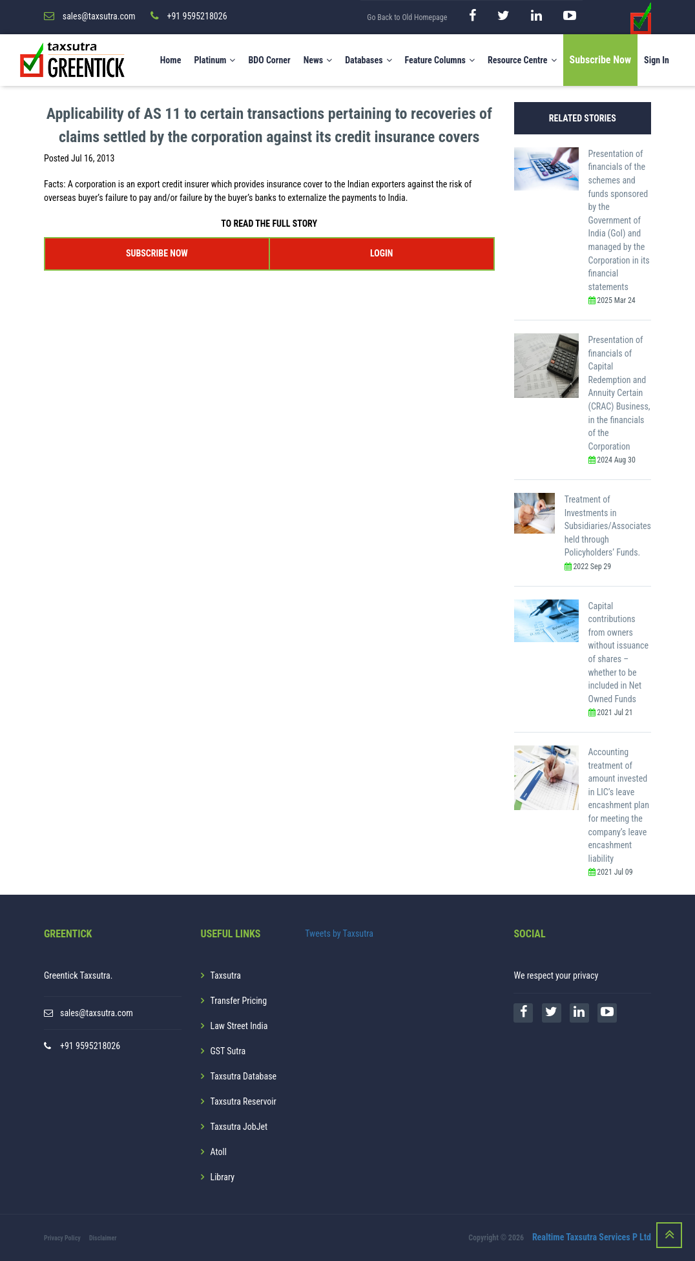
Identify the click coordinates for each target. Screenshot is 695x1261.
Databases (368, 60)
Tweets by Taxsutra (339, 933)
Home (171, 60)
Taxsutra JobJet (239, 1126)
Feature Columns (440, 60)
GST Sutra (228, 1051)
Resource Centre (522, 60)
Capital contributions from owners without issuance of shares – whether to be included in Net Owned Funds (618, 652)
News (318, 60)
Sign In (656, 60)
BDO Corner (269, 60)
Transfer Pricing (239, 1000)
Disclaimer (103, 1238)
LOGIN (381, 253)
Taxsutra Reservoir (243, 1101)
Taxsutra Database (244, 1076)
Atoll (219, 1152)
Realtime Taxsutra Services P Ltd (591, 1237)
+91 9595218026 (90, 1046)
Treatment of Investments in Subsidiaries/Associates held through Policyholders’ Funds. (608, 526)
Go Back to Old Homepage (407, 17)
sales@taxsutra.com (96, 1013)
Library (223, 1177)
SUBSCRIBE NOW (157, 253)
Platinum (214, 60)
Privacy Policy (62, 1238)
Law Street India (239, 1026)
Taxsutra (226, 975)
